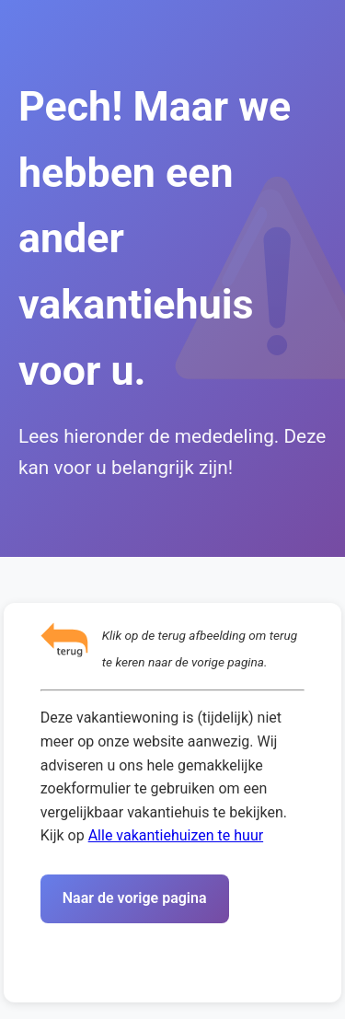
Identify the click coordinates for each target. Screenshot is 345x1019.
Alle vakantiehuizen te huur (175, 835)
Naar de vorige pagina (135, 898)
